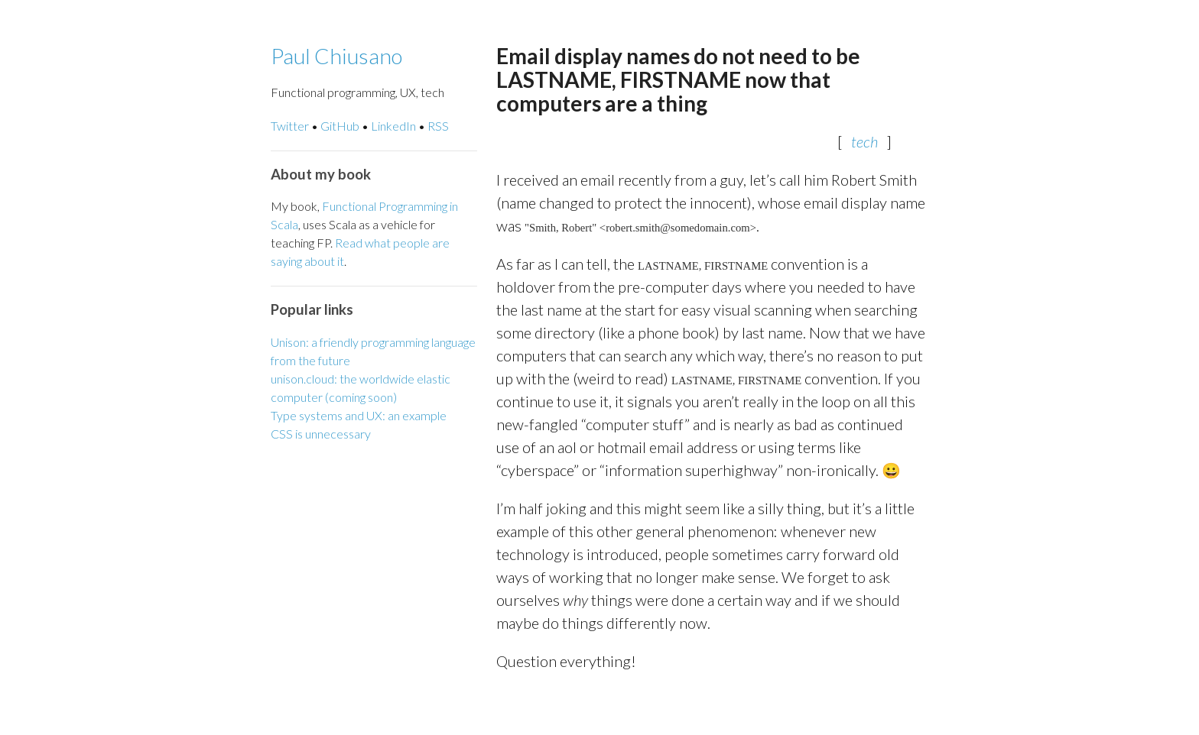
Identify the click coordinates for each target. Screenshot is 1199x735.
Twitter (290, 125)
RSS (438, 125)
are (441, 242)
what (378, 242)
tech (864, 141)
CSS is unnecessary (321, 433)
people (411, 242)
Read (348, 242)
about (319, 261)
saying (286, 261)
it (340, 261)
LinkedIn (393, 125)
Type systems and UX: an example (359, 415)
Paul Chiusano (336, 56)
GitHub (339, 125)
